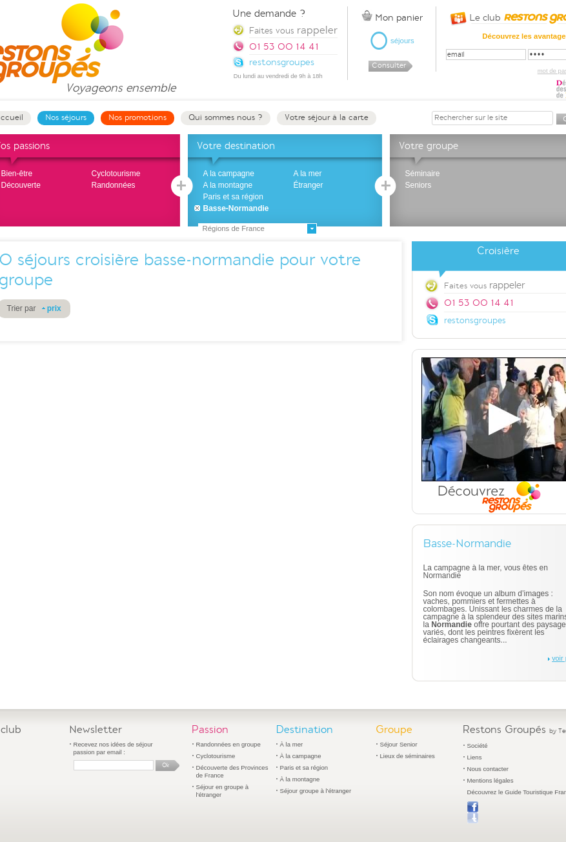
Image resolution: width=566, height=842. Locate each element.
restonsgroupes (475, 320)
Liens (474, 757)
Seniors (418, 185)
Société (477, 745)
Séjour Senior (399, 744)
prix (54, 308)
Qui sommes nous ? (225, 117)
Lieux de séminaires (407, 755)
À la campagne (300, 755)
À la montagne (300, 779)
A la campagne (228, 173)
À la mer (291, 744)
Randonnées (114, 185)
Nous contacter (488, 768)
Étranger (308, 185)
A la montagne (228, 185)
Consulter (389, 65)
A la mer (308, 173)
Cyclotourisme (116, 173)
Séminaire (422, 173)
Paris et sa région (233, 196)
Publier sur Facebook (472, 812)
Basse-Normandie (236, 208)
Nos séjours (65, 117)
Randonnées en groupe (228, 744)
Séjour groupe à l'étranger (316, 790)
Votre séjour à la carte (327, 117)
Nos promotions (137, 117)
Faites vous (293, 30)
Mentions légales (490, 780)
